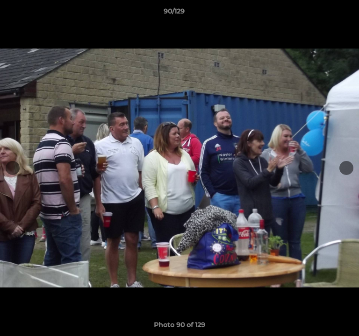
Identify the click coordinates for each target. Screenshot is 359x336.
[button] (325, 13)
